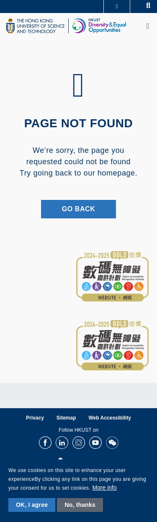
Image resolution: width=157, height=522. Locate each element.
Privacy (35, 418)
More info (104, 487)
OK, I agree (32, 504)
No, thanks (79, 504)
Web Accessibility (110, 418)
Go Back (78, 208)
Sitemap (66, 418)
